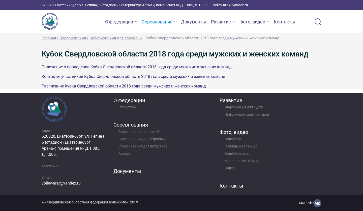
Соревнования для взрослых (115, 38)
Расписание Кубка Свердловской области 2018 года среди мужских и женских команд (124, 86)
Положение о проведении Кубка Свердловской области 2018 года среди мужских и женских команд (137, 67)
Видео (230, 168)
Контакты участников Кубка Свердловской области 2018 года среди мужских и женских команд (133, 76)
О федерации (119, 21)
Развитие (221, 21)
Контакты (284, 21)
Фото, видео (252, 21)
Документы (193, 21)
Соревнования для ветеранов (142, 146)
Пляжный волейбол (241, 146)
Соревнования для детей (138, 132)
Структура (127, 107)
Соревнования (157, 21)
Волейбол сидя (237, 154)
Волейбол (233, 139)
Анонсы (124, 154)
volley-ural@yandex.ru (230, 5)
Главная (49, 38)
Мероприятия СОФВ (241, 161)
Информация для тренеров (247, 114)
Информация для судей (244, 107)
